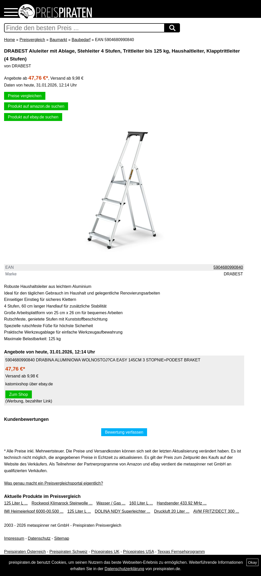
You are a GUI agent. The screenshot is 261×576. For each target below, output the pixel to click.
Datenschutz (39, 538)
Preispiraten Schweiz (68, 551)
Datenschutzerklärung (124, 569)
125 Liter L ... (16, 503)
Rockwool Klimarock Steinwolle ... (62, 503)
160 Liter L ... (141, 503)
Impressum (14, 538)
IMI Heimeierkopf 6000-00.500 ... (33, 511)
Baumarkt (58, 40)
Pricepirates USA (138, 551)
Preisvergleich (32, 40)
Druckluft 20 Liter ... (171, 511)
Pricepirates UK (105, 551)
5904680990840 (228, 267)
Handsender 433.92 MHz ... (182, 503)
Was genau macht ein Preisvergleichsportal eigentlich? (53, 483)
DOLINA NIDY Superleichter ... (122, 511)
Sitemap (61, 538)
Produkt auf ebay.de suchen (33, 117)
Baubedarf (81, 40)
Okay (252, 562)
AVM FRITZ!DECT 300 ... (216, 511)
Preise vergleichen (25, 96)
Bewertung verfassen (124, 432)
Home (9, 40)
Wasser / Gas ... (110, 503)
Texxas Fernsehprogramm (181, 551)
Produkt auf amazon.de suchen (36, 106)
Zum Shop (18, 394)
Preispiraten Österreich (25, 551)
